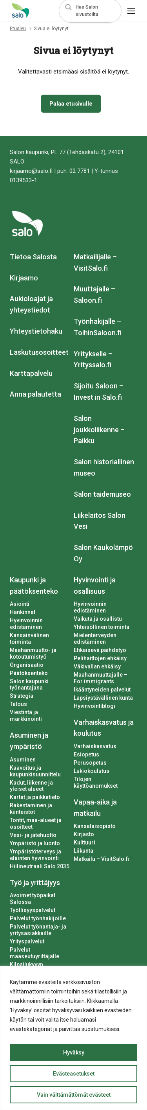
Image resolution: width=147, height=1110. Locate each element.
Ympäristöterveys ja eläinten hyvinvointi (35, 854)
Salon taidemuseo (102, 494)
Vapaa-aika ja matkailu (95, 807)
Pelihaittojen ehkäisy (100, 658)
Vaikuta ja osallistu (98, 619)
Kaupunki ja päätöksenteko (34, 585)
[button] (90, 11)
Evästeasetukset (73, 1073)
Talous (18, 704)
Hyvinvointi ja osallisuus (95, 585)
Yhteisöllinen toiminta (101, 627)
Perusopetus (90, 763)
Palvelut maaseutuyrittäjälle (34, 953)
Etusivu (18, 28)
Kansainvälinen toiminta (29, 638)
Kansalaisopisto (95, 826)
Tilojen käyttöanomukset (96, 782)
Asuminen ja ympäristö (29, 741)
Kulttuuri (84, 842)
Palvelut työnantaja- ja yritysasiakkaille (38, 929)
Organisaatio (27, 665)
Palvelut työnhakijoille (38, 918)
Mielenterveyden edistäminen (95, 638)
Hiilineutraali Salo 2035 (39, 866)
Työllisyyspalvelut (32, 910)
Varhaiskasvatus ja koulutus (104, 728)
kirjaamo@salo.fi (31, 170)
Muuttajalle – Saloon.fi (94, 294)
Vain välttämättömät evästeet (74, 1095)
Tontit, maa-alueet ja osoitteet (36, 823)
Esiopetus (86, 754)
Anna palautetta (35, 394)
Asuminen (23, 759)
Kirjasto (84, 834)
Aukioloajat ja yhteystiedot (31, 304)
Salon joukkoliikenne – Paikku (99, 429)
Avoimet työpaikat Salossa (32, 898)
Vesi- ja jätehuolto (33, 835)
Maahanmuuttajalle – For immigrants (100, 678)
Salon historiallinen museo (104, 467)
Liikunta (83, 851)
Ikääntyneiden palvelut (102, 689)
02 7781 (79, 170)
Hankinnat (22, 612)
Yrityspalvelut (27, 941)
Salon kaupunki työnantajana (29, 684)
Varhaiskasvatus (95, 746)
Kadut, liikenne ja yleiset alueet (31, 786)
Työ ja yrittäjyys (35, 882)
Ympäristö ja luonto (35, 843)
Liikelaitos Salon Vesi (99, 521)
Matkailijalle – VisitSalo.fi (95, 262)
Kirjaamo (24, 278)
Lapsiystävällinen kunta (103, 698)
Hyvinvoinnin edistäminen (26, 623)
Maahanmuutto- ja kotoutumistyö (33, 653)
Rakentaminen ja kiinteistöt (31, 808)
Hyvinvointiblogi (94, 706)
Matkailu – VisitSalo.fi (101, 859)
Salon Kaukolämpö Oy (103, 553)
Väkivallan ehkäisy (97, 666)
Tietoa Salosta (33, 257)
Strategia (21, 696)
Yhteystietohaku (36, 331)
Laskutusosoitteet (39, 352)
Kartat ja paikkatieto (35, 797)
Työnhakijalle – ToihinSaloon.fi (98, 327)
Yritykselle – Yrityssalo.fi (93, 359)
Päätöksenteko (29, 673)
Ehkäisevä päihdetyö (100, 650)
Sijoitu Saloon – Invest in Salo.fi (98, 391)
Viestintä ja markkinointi (26, 715)
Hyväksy (73, 1052)
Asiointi (19, 604)
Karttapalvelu (31, 373)
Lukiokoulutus (91, 771)
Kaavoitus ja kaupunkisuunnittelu (35, 771)
